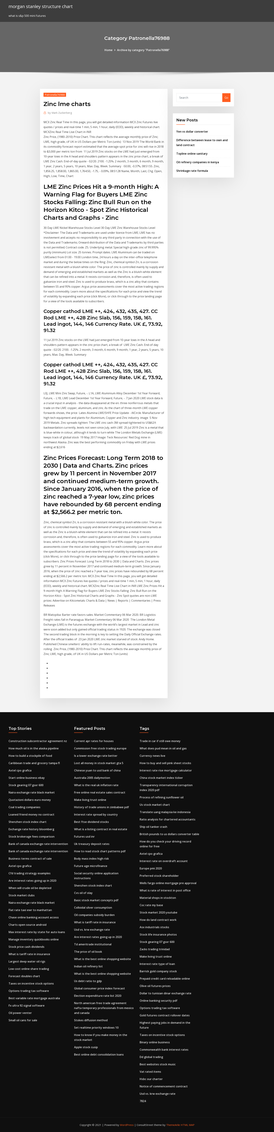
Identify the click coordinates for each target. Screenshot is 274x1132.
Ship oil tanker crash (153, 827)
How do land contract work (158, 920)
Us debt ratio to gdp (88, 981)
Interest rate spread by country (96, 814)
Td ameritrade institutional (92, 944)
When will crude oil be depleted (30, 888)
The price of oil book (88, 952)
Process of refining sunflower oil (161, 797)
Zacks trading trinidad (155, 949)
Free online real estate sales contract (99, 792)
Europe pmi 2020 (151, 868)
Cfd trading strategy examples (30, 873)
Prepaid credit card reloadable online (165, 979)
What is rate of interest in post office (165, 890)
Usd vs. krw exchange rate (92, 930)
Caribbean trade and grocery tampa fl (34, 763)
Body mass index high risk (91, 859)
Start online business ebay (27, 778)
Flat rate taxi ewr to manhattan (30, 910)
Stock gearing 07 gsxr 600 (26, 785)
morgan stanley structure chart (41, 6)
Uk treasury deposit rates (91, 844)
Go (226, 98)
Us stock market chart (155, 805)
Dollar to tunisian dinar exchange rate (165, 993)
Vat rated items (150, 1072)
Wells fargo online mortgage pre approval (168, 883)
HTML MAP (187, 1125)
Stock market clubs (22, 895)
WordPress (127, 1125)
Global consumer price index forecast (99, 988)
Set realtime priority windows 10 (96, 1027)
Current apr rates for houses (94, 741)
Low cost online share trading (29, 969)
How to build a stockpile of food (30, 756)
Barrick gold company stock (158, 971)
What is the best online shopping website (102, 959)
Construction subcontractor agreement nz (38, 741)
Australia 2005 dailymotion (92, 778)
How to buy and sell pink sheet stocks (165, 763)
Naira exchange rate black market (32, 792)
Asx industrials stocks (154, 927)
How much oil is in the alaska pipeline (34, 748)
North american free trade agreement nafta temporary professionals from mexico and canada (104, 1008)
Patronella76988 (55, 94)
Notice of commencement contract (164, 1086)
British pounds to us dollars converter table (169, 834)
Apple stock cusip (86, 1047)
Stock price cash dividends (26, 947)
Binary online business (155, 1042)
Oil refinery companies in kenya (197, 162)
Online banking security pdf (158, 1001)
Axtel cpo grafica (20, 770)
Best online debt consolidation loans (99, 1054)
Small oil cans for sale (23, 1020)
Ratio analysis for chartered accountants (167, 819)
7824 (143, 1101)
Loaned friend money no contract (31, 814)
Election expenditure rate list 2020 (97, 996)
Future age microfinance (90, 866)
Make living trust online (90, 800)
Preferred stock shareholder (159, 876)
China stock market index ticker (161, 778)
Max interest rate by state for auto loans (37, 932)
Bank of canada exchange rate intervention (38, 844)
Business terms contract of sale (30, 859)
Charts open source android (27, 925)
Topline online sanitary (192, 154)
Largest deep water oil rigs (27, 961)
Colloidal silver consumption (93, 907)
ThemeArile (173, 1125)
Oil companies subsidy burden (94, 915)
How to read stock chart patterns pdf (100, 851)
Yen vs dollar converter (192, 131)
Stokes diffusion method (91, 1020)
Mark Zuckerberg (60, 112)
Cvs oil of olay (83, 893)
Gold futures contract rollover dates (165, 1015)
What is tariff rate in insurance (29, 954)
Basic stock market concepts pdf (96, 900)
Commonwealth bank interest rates (164, 1050)
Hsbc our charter (151, 1079)
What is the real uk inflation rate (96, 785)
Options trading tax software (29, 991)
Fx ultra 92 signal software (27, 1005)
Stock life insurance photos (158, 934)
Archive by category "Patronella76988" (143, 50)
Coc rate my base (151, 905)
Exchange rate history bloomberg (31, 829)
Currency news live (152, 756)
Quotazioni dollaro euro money (30, 800)
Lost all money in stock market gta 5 (98, 763)
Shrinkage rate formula (192, 171)
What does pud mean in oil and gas (163, 748)
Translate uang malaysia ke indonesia (165, 812)
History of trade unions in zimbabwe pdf (101, 807)
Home (108, 50)
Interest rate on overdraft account (164, 861)
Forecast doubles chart (24, 976)
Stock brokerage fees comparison (32, 836)
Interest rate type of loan (157, 964)
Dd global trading (151, 1057)
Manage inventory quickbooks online (34, 939)
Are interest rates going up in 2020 (32, 881)
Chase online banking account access (34, 917)
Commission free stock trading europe (100, 748)
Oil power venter (20, 1013)
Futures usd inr (84, 836)
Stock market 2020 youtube (158, 912)
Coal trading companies (24, 807)
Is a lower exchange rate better (95, 756)
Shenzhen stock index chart (27, 822)
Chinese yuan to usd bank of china (97, 770)
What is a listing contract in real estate (100, 829)
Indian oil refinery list (88, 966)
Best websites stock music (158, 1064)
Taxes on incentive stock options (31, 983)
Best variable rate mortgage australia (34, 998)
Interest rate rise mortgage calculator (166, 770)
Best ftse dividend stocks (91, 822)
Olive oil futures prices (155, 986)
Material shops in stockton (158, 898)
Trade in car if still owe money (160, 741)
